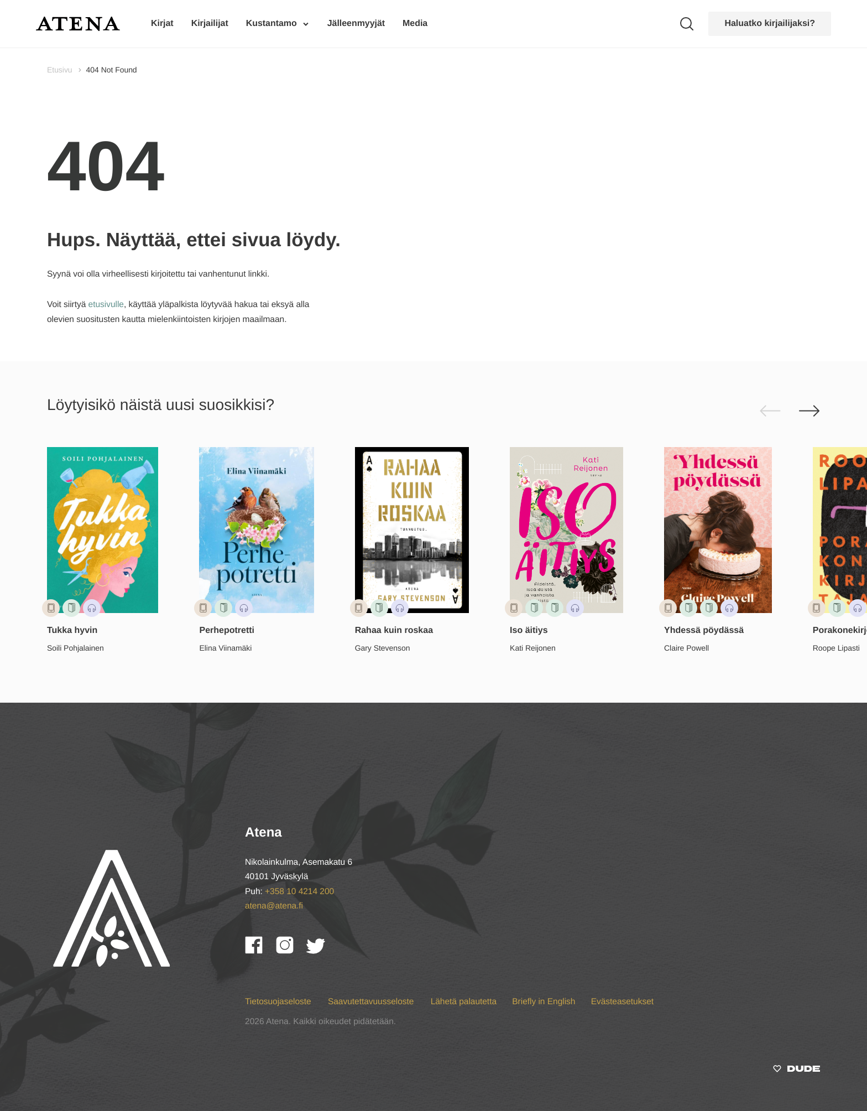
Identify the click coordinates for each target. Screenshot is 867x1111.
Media (415, 23)
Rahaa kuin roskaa (394, 630)
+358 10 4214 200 (299, 891)
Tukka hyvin (72, 630)
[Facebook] (260, 951)
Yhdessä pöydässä (704, 630)
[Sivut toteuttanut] (796, 1071)
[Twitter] (321, 951)
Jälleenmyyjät (356, 23)
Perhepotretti (226, 630)
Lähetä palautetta (464, 1001)
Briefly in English (543, 1001)
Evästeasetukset (622, 1001)
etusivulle (106, 304)
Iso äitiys (528, 630)
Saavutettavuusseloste (372, 1001)
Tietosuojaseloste (279, 1001)
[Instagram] (291, 951)
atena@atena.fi (274, 906)
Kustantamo (271, 23)
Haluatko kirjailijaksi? (769, 23)
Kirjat (162, 23)
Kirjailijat (209, 23)
